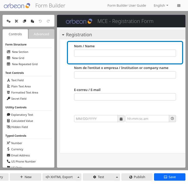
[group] (125, 118)
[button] (121, 118)
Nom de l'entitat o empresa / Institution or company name (121, 67)
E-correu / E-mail (87, 89)
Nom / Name (84, 46)
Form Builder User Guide (127, 5)
